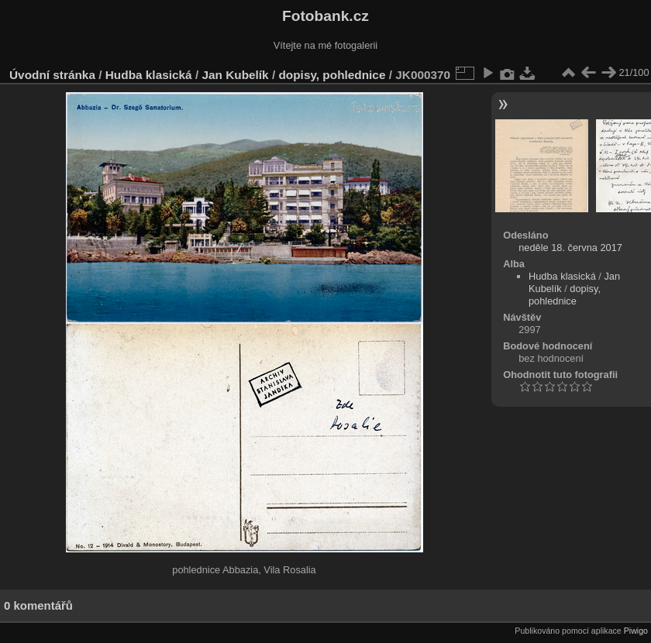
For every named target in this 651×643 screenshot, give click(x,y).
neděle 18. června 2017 (570, 247)
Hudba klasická (148, 74)
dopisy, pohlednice (331, 74)
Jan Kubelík (235, 74)
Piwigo (636, 630)
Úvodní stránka (52, 74)
